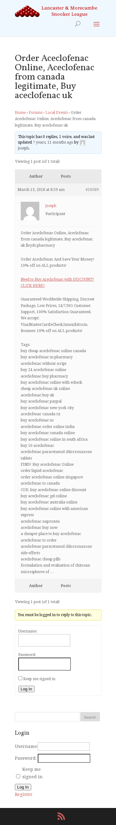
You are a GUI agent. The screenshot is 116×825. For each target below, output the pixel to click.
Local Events (56, 112)
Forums (35, 112)
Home (20, 112)
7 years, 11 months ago (53, 142)
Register (23, 794)
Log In (26, 689)
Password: (27, 655)
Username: (27, 631)
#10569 (92, 190)
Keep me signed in (39, 679)
